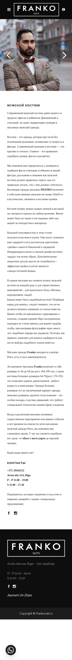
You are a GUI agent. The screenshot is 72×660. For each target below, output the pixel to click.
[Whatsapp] (11, 650)
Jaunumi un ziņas (19, 595)
